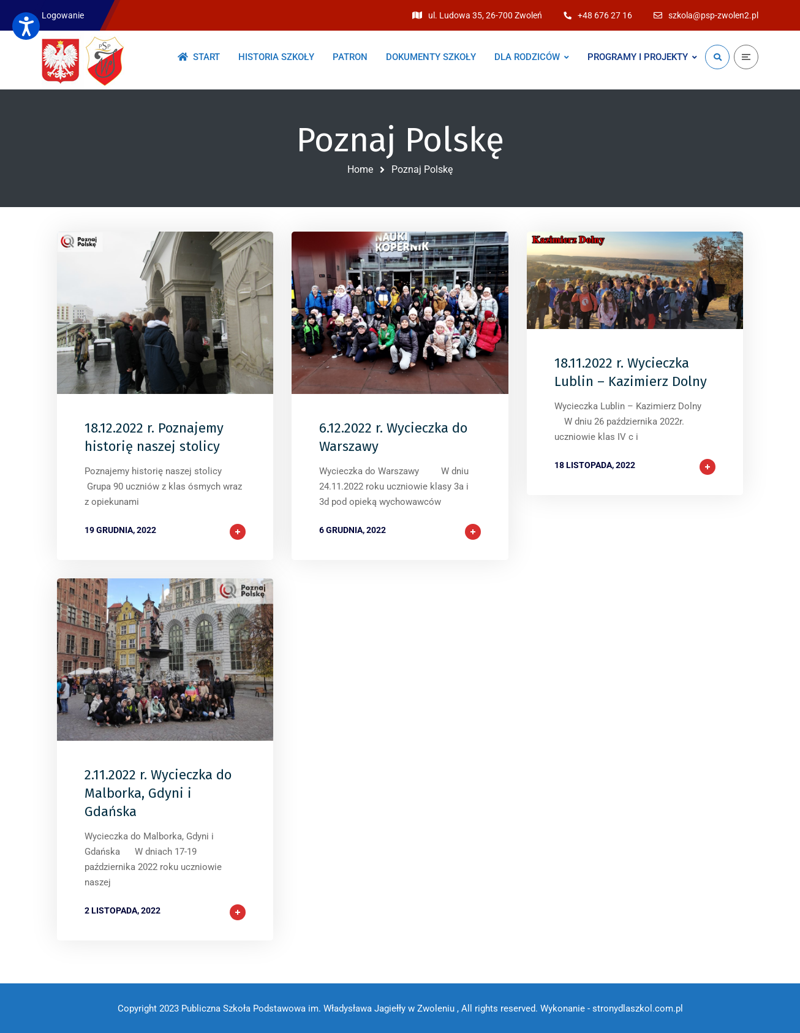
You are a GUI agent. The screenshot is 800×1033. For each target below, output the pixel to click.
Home (360, 169)
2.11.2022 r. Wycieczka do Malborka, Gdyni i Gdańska (158, 793)
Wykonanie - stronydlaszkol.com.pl (611, 1008)
